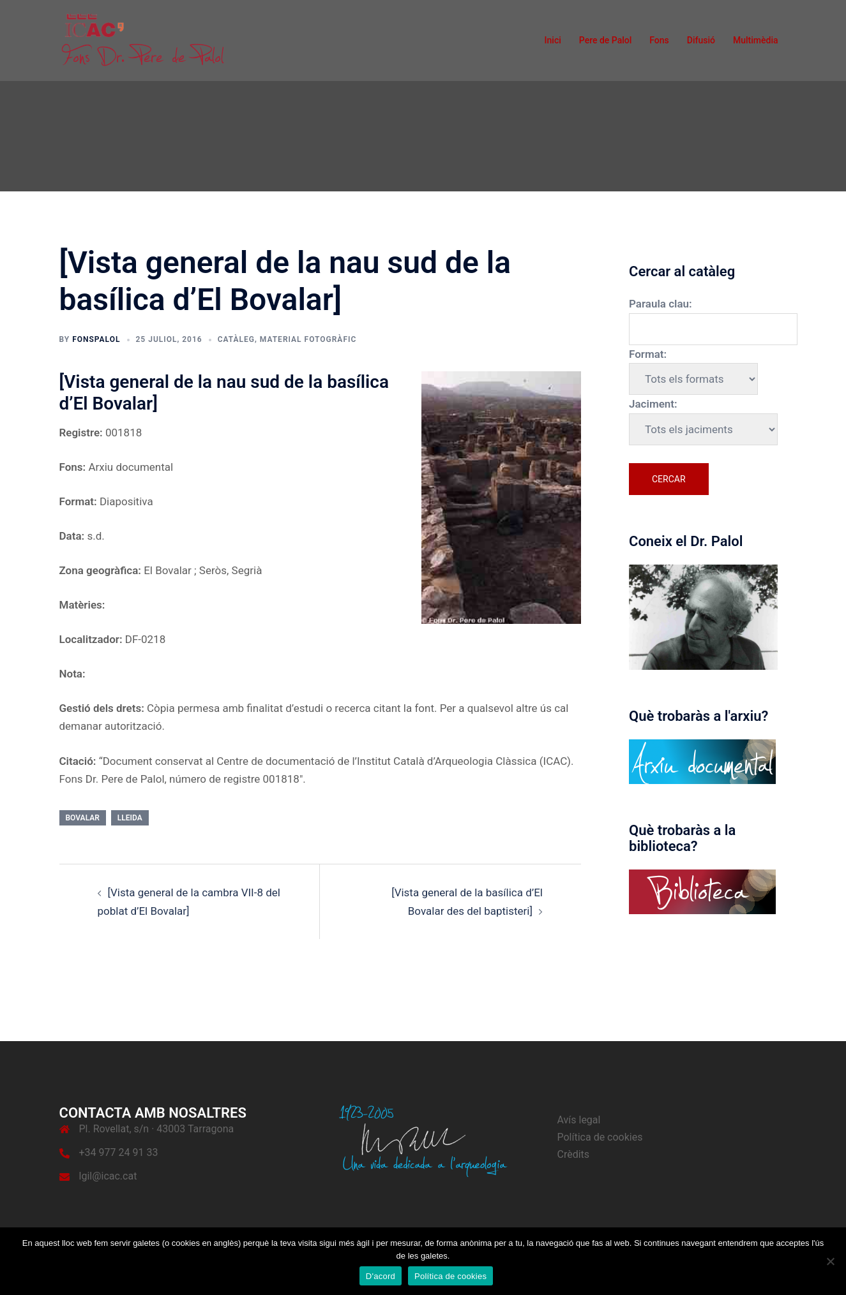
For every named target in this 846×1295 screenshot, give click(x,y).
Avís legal (579, 1120)
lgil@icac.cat (108, 1176)
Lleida (129, 817)
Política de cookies (600, 1137)
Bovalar (83, 817)
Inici (553, 40)
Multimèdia (755, 40)
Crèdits (573, 1154)
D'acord (380, 1276)
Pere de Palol (605, 40)
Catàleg (236, 339)
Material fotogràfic (308, 339)
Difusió (701, 40)
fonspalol (96, 339)
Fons (659, 40)
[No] (830, 1261)
